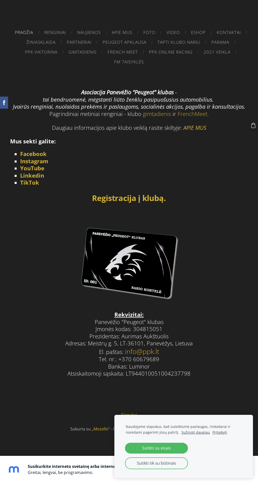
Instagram (34, 159)
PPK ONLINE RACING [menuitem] (170, 52)
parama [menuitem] (220, 42)
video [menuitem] (173, 32)
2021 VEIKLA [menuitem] (217, 52)
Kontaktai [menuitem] (229, 32)
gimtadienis (158, 112)
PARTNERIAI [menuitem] (79, 42)
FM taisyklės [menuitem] (129, 62)
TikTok (29, 181)
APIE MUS (194, 126)
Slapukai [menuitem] (129, 413)
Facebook (33, 152)
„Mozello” (101, 427)
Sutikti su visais (156, 448)
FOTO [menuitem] (149, 32)
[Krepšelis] (253, 125)
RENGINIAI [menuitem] (55, 32)
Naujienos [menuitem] (89, 32)
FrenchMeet (192, 112)
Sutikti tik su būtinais (156, 463)
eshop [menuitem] (198, 32)
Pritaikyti (219, 432)
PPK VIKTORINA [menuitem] (41, 52)
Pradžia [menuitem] (24, 32)
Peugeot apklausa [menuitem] (124, 42)
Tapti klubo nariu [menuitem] (178, 42)
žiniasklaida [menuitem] (41, 42)
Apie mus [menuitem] (122, 32)
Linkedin (32, 174)
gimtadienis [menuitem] (82, 52)
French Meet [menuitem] (123, 52)
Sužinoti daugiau (195, 432)
